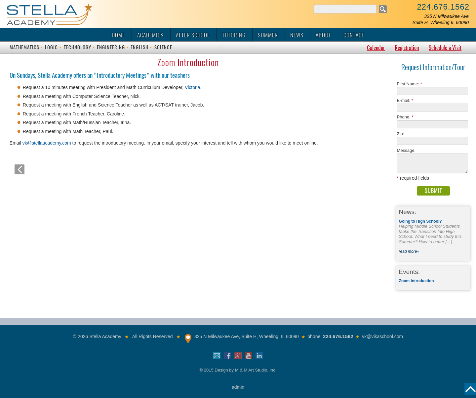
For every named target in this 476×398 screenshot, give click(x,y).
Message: (406, 150)
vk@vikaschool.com (382, 336)
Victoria (192, 87)
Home (118, 35)
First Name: (409, 83)
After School (193, 35)
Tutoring (234, 35)
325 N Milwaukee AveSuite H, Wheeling (441, 19)
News (296, 35)
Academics (150, 35)
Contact (353, 35)
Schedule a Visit (445, 48)
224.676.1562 (443, 6)
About (323, 35)
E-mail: (405, 100)
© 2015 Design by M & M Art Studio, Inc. (238, 370)
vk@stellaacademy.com (47, 143)
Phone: (405, 116)
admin (238, 387)
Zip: (402, 133)
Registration (407, 48)
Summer (268, 35)
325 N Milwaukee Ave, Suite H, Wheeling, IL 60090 (246, 336)
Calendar (376, 48)
